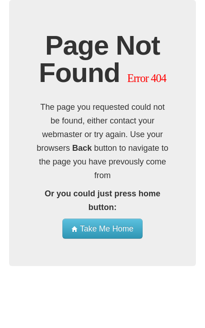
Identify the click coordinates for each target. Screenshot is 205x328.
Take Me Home (102, 228)
